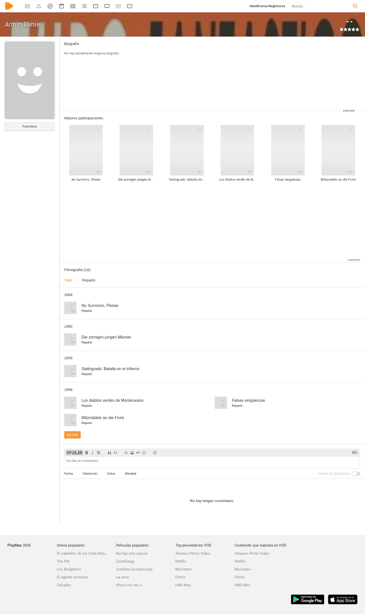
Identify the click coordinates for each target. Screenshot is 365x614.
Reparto (88, 280)
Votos (111, 473)
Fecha (68, 473)
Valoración (89, 473)
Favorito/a (29, 126)
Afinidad (130, 473)
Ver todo (72, 435)
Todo (68, 280)
